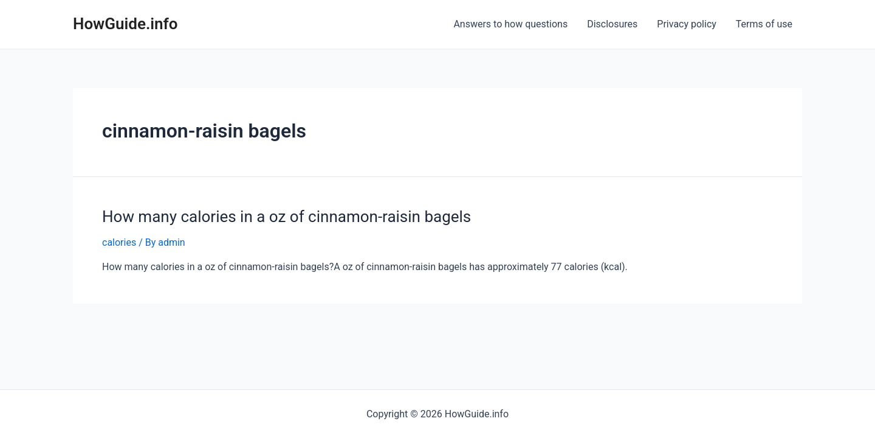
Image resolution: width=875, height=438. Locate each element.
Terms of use (764, 24)
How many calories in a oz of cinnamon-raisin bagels (286, 216)
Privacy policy (686, 24)
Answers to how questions (510, 24)
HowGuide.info (125, 24)
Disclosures (612, 24)
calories (119, 242)
